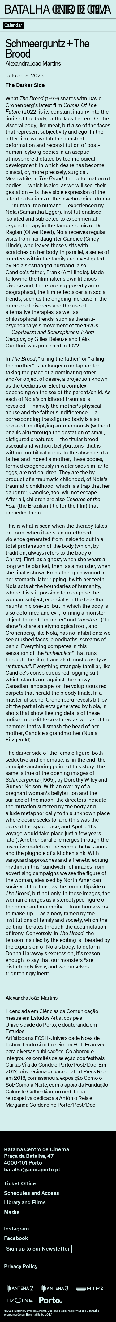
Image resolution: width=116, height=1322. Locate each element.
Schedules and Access (31, 1193)
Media (11, 1212)
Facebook (16, 1238)
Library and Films (25, 1202)
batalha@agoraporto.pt (32, 1169)
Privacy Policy (20, 1266)
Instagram (16, 1228)
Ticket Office (20, 1183)
